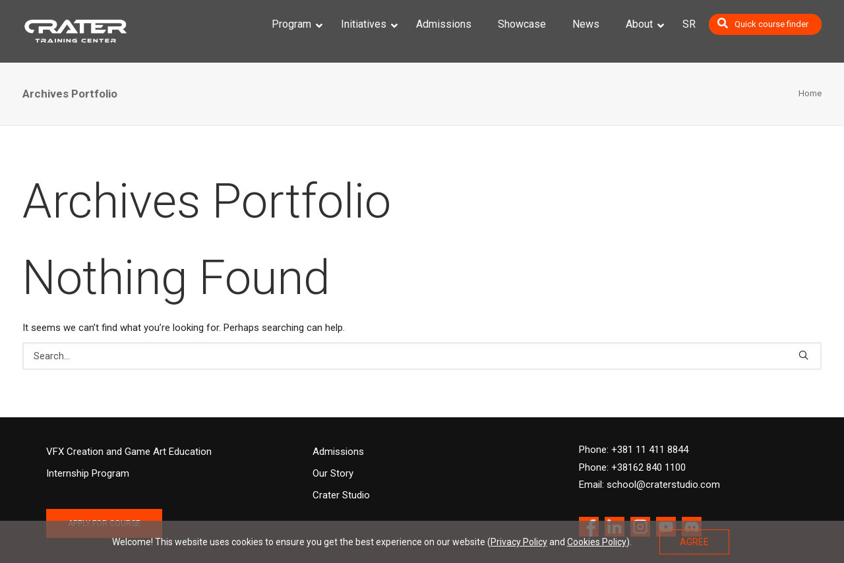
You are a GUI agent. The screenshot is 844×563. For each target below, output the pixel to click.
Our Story (333, 473)
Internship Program (87, 473)
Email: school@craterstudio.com (649, 484)
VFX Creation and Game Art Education (129, 452)
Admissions (338, 452)
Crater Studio (341, 495)
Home (810, 93)
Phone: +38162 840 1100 (632, 467)
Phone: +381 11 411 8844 (633, 450)
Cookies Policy (596, 542)
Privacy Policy (519, 542)
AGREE (694, 542)
